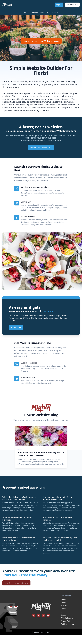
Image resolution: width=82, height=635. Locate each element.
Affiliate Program (67, 618)
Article (20, 449)
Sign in (59, 5)
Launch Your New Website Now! (41, 41)
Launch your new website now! (16, 583)
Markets (64, 606)
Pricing (35, 12)
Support (55, 12)
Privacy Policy (66, 621)
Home (63, 600)
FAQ (47, 12)
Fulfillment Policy (67, 624)
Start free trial (72, 5)
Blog (42, 12)
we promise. (50, 311)
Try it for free (16, 327)
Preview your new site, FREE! (41, 148)
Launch (27, 12)
